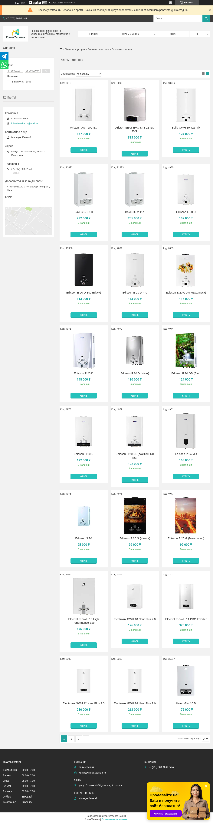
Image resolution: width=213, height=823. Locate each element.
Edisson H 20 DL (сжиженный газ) (135, 455)
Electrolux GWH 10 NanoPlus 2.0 (135, 619)
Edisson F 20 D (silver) (134, 373)
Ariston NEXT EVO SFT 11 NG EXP (134, 129)
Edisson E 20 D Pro (135, 292)
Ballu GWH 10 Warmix (186, 127)
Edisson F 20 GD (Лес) (185, 373)
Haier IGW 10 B (186, 703)
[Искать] (206, 18)
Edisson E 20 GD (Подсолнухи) (186, 292)
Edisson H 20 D (83, 453)
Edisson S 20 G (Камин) (135, 538)
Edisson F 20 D (83, 373)
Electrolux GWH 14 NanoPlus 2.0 (135, 703)
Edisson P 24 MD (186, 453)
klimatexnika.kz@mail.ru (24, 123)
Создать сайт (56, 2)
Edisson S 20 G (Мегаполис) (186, 538)
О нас (173, 34)
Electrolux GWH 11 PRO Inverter (186, 619)
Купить (83, 150)
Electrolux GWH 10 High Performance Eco (83, 620)
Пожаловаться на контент (114, 819)
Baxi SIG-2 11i (83, 211)
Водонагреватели (98, 49)
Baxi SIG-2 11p (134, 211)
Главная (93, 34)
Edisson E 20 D (186, 211)
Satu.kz (122, 816)
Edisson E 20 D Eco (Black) (83, 292)
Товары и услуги (130, 34)
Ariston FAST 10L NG (83, 127)
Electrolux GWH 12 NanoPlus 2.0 (84, 703)
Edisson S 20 (83, 538)
